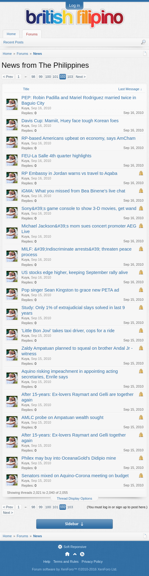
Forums (31, 34)
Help (46, 561)
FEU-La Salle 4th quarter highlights (56, 155)
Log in (74, 5)
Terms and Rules (66, 561)
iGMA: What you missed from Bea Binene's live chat (73, 190)
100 (48, 77)
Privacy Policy (92, 561)
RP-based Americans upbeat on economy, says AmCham (78, 138)
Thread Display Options (74, 498)
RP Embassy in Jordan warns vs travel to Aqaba (69, 173)
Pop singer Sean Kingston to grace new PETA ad (70, 290)
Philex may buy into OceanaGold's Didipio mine (68, 458)
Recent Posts (13, 42)
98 (33, 77)
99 (40, 77)
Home (11, 34)
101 (55, 77)
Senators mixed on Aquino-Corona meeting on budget (75, 475)
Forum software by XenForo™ (74, 569)
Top (75, 554)
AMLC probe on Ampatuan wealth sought (62, 417)
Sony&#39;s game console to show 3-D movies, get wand (78, 208)
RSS (82, 554)
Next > (81, 77)
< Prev (8, 77)
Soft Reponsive (74, 547)
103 (70, 77)
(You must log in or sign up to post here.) (117, 507)
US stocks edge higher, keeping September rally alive (74, 272)
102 (62, 77)
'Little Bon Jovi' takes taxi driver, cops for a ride (68, 330)
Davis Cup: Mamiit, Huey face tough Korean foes (70, 120)
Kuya (25, 108)
